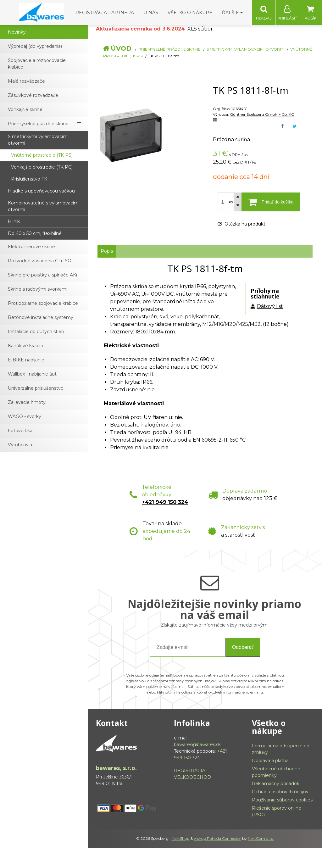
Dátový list (270, 307)
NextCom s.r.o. (261, 838)
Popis (107, 251)
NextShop (180, 838)
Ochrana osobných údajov (280, 792)
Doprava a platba (270, 761)
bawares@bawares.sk (197, 745)
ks (231, 202)
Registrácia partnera (104, 12)
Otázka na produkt (241, 224)
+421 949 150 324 (165, 502)
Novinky (17, 32)
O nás (150, 12)
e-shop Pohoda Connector (217, 838)
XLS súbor (200, 29)
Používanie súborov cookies (282, 800)
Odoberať (242, 647)
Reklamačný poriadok (275, 784)
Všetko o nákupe (190, 12)
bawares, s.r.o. (116, 768)
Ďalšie (232, 12)
